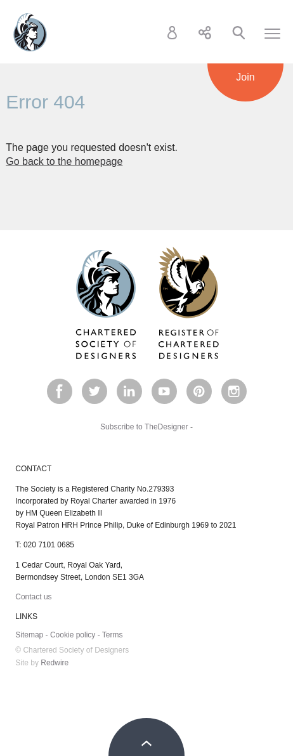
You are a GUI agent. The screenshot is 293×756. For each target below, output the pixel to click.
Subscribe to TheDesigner (144, 426)
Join (245, 77)
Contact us (33, 596)
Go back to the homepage (64, 161)
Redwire (54, 662)
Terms (112, 634)
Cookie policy (72, 634)
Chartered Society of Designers (30, 32)
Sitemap (29, 634)
